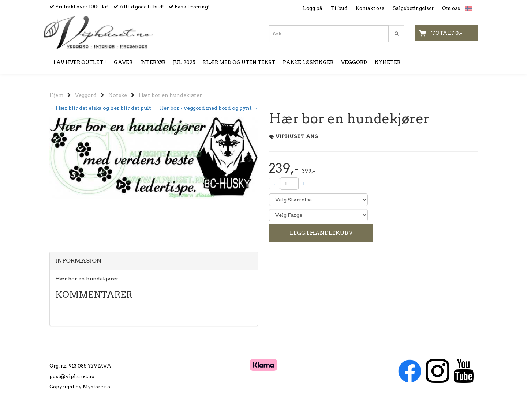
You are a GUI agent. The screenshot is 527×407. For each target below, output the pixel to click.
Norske (117, 95)
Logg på (312, 8)
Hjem (56, 95)
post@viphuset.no (71, 376)
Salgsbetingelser (413, 8)
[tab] (154, 261)
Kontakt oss (370, 8)
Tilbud (339, 8)
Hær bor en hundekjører (170, 95)
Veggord (86, 95)
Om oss (451, 8)
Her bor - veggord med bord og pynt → (208, 108)
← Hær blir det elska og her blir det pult (100, 108)
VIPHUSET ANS (297, 136)
